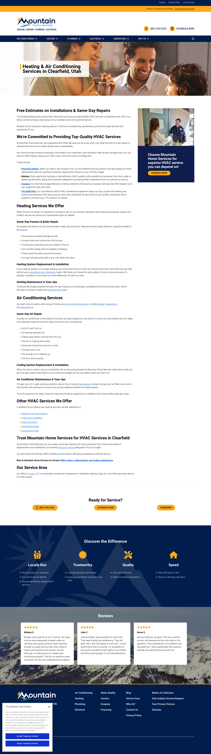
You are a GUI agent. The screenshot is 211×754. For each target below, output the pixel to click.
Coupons (25, 184)
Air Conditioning (25, 39)
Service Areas (188, 2)
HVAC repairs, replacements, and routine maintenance (86, 460)
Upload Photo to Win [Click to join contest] (184, 9)
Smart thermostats (30, 426)
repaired (23, 229)
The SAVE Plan (28, 191)
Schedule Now (182, 28)
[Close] (49, 707)
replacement (111, 304)
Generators (120, 39)
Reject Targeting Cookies (27, 743)
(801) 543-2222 (155, 28)
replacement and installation (42, 272)
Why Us (142, 39)
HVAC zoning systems (31, 418)
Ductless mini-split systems (34, 413)
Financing (166, 507)
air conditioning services (77, 304)
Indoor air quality (29, 422)
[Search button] (193, 39)
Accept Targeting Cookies (27, 736)
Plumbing (72, 39)
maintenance (27, 307)
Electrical (95, 39)
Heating (51, 39)
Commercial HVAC (30, 431)
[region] (27, 727)
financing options (66, 447)
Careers (162, 2)
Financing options (29, 169)
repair (101, 304)
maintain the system (57, 290)
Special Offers (174, 2)
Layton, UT (33, 473)
